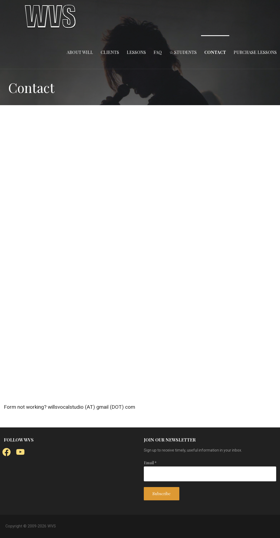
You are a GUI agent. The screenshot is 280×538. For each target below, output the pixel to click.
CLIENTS (110, 52)
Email (150, 462)
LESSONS (136, 52)
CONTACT (215, 52)
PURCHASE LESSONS (255, 52)
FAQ (158, 52)
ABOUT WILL (80, 52)
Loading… (138, 255)
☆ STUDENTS (183, 52)
